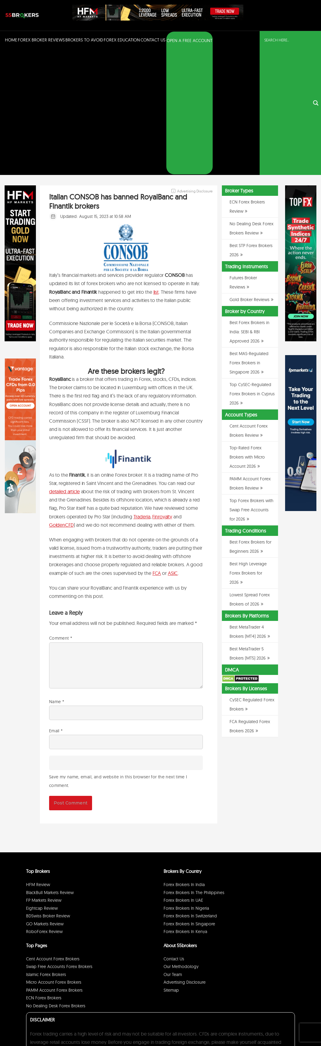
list (156, 167)
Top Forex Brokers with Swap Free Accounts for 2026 (251, 385)
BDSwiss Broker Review (48, 791)
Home (11, 40)
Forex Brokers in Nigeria (186, 783)
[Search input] (286, 40)
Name (56, 577)
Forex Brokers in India (184, 760)
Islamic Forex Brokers (46, 850)
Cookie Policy (282, 1026)
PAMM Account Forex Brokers (54, 865)
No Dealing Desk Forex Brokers (55, 881)
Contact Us (153, 40)
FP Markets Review (43, 776)
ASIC (173, 448)
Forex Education (122, 40)
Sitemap (171, 865)
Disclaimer (259, 1026)
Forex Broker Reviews (41, 40)
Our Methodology (181, 842)
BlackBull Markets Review (50, 768)
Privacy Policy (238, 1026)
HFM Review (38, 760)
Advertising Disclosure (185, 858)
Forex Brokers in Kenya (185, 807)
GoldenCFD (61, 400)
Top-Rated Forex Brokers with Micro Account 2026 (247, 332)
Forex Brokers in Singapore (189, 799)
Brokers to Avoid (84, 40)
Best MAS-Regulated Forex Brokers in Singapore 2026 (249, 238)
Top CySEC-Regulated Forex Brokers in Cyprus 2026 (252, 269)
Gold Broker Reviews (249, 175)
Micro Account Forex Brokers (53, 858)
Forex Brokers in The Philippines (194, 768)
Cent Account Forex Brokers (52, 834)
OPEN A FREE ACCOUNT (189, 40)
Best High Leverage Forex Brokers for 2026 (248, 448)
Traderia (141, 392)
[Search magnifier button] (316, 41)
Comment (60, 514)
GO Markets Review (45, 799)
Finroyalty (162, 392)
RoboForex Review (44, 807)
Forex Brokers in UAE (183, 776)
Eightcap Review (42, 783)
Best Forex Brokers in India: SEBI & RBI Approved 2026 (249, 207)
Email (56, 606)
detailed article (64, 367)
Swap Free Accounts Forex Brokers (59, 842)
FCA (157, 448)
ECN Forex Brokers (43, 873)
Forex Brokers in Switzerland (190, 791)
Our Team (173, 850)
